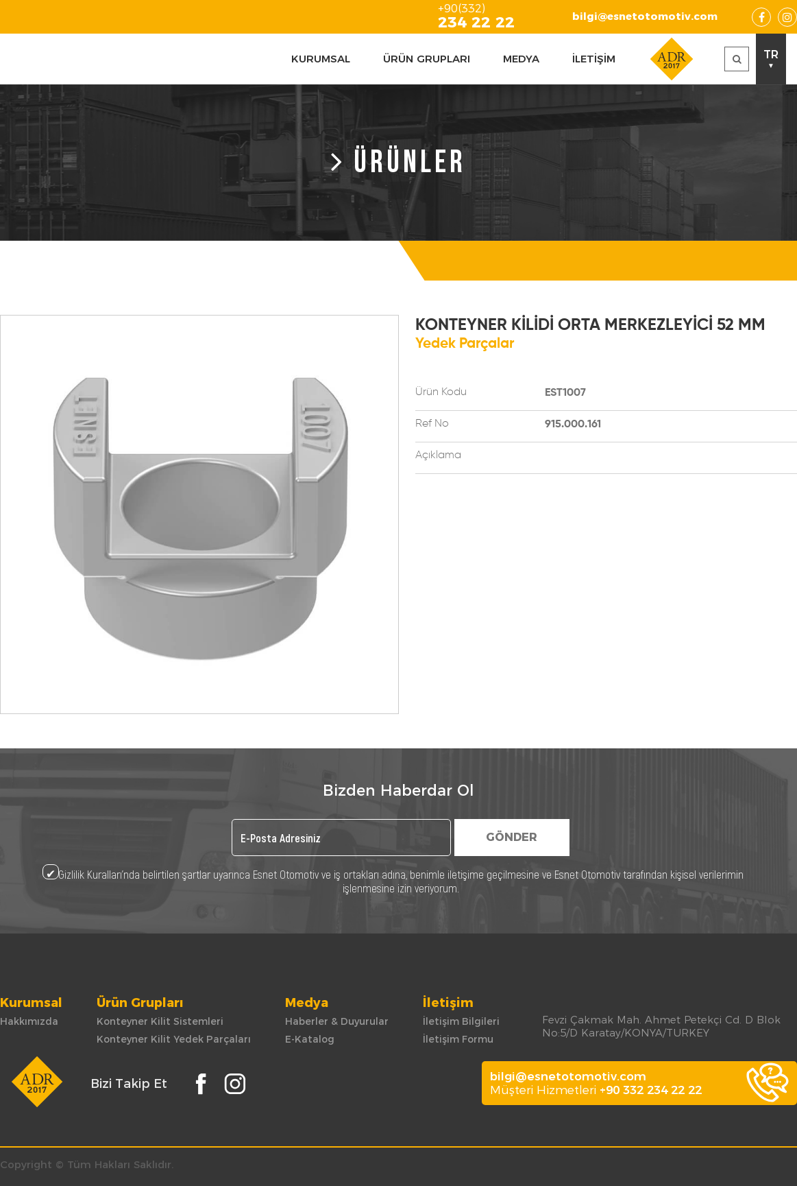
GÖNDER (511, 837)
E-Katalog (309, 1039)
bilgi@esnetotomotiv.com (645, 16)
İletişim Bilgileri (461, 1021)
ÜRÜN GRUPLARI (426, 58)
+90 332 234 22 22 (651, 1090)
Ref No (432, 423)
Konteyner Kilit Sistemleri (160, 1021)
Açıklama (438, 455)
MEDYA (521, 58)
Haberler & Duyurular (337, 1021)
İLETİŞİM (593, 58)
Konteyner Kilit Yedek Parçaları (174, 1039)
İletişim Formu (458, 1039)
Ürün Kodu (441, 392)
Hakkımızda (29, 1021)
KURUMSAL (320, 58)
